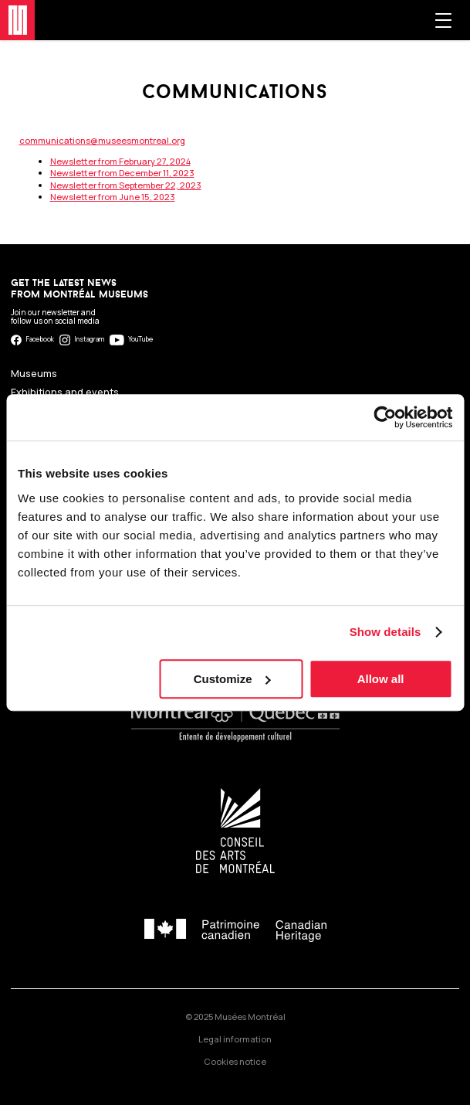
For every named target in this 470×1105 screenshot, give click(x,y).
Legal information (235, 1039)
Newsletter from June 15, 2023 (112, 196)
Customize (232, 678)
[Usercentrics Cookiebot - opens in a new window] (384, 417)
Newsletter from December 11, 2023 (122, 172)
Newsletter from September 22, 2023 (125, 185)
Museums (34, 373)
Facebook (32, 340)
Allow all (380, 678)
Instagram (82, 340)
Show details (385, 631)
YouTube (131, 340)
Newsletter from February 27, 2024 (120, 161)
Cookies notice (235, 1061)
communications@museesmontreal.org (102, 140)
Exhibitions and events (65, 392)
